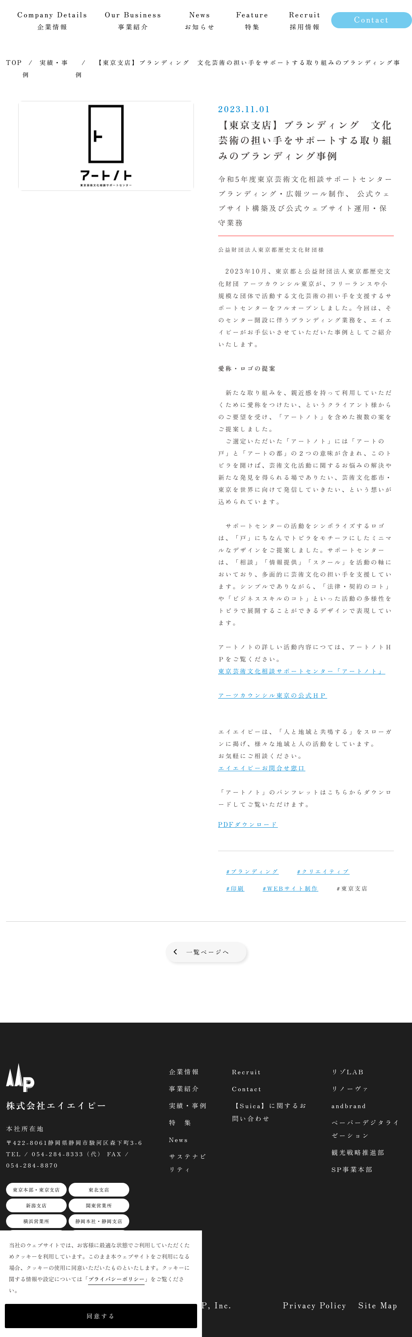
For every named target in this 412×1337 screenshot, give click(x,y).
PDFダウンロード (248, 824)
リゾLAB (347, 1071)
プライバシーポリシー (116, 1279)
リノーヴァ (350, 1088)
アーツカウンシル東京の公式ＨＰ (272, 695)
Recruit (246, 1071)
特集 (252, 20)
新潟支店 (36, 1205)
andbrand (348, 1105)
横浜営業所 (36, 1221)
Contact (371, 19)
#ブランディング (252, 871)
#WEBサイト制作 (290, 888)
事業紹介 (184, 1088)
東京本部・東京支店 (36, 1189)
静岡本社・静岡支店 (98, 1221)
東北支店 (98, 1189)
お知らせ (200, 20)
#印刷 (235, 888)
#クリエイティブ (323, 871)
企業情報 (184, 1071)
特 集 (180, 1122)
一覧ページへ (208, 952)
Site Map (378, 1304)
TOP (14, 62)
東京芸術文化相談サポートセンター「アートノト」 (301, 671)
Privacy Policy (315, 1304)
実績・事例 (188, 1105)
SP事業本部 (352, 1169)
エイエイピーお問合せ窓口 (261, 768)
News (179, 1139)
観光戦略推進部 (358, 1152)
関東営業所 (99, 1205)
